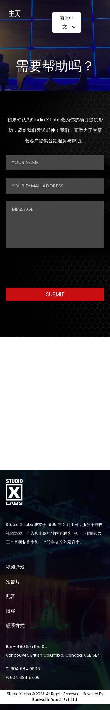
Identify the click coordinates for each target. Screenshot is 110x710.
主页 (15, 14)
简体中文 (67, 23)
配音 (10, 596)
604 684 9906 (25, 669)
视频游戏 (15, 567)
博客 (10, 611)
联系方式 (15, 625)
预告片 (13, 581)
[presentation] (50, 267)
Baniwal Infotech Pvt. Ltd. (55, 699)
